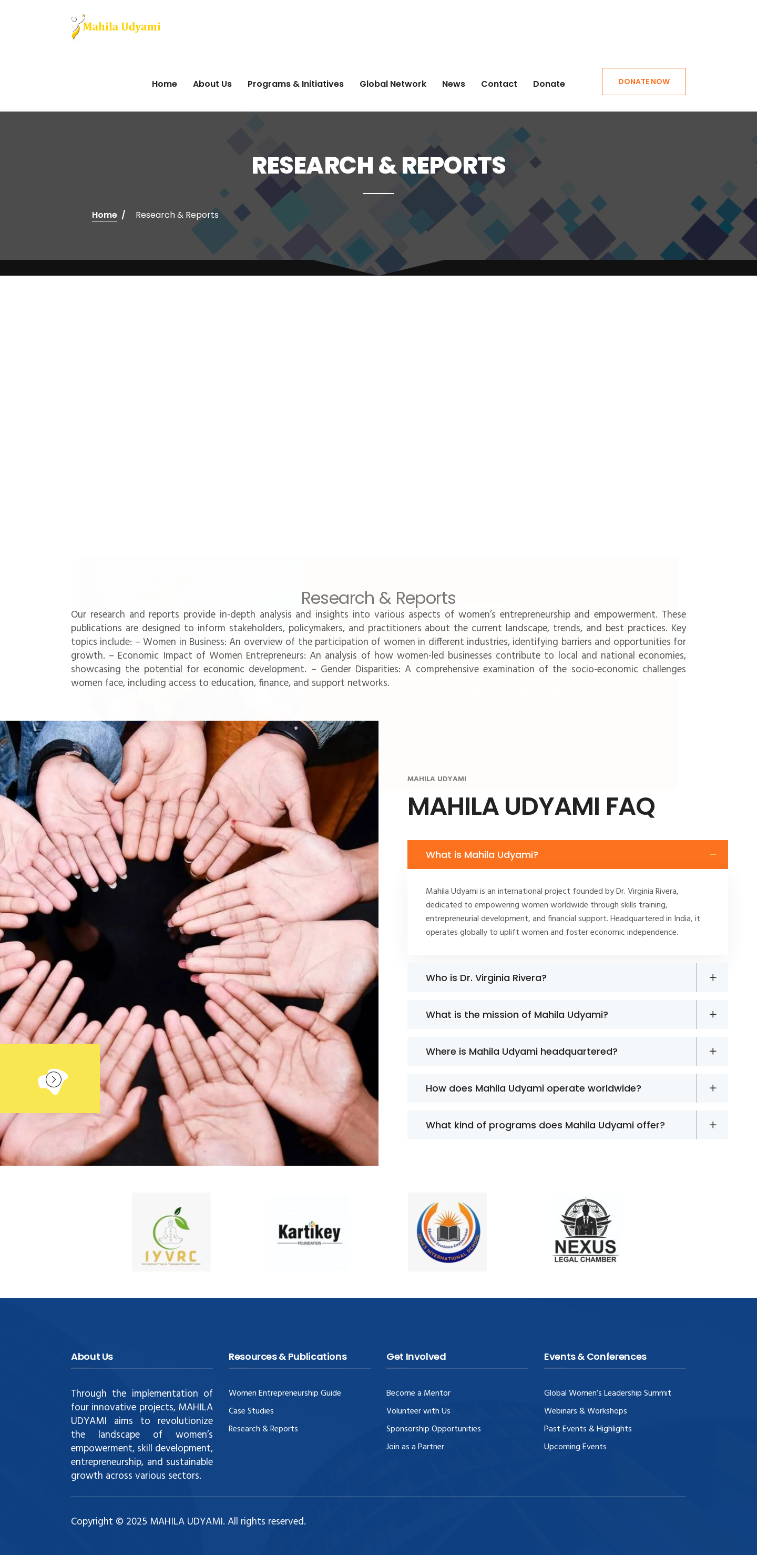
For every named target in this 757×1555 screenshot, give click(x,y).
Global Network (393, 84)
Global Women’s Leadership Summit (607, 1393)
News (453, 84)
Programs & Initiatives (296, 84)
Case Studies (251, 1411)
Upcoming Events (575, 1447)
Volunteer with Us (418, 1411)
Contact (499, 84)
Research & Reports (263, 1429)
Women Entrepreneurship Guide (285, 1393)
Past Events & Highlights (588, 1429)
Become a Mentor (418, 1393)
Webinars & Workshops (585, 1411)
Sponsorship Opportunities (433, 1429)
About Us (212, 84)
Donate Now (644, 81)
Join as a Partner (415, 1447)
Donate (549, 84)
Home (164, 84)
